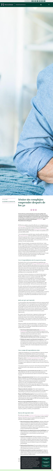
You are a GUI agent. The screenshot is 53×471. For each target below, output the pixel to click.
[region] (35, 462)
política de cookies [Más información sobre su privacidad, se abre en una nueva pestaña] (36, 467)
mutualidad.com (27, 1)
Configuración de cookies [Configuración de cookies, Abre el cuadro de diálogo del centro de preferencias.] (46, 466)
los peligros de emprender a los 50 (35, 358)
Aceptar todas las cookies (46, 459)
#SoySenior (40, 219)
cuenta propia (21, 226)
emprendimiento (23, 235)
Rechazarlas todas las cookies (46, 462)
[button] (41, 5)
